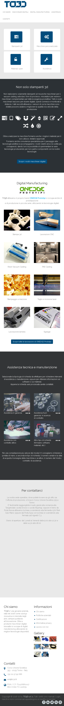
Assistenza (56, 12)
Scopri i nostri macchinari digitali (32, 161)
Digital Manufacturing (40, 12)
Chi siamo (7, 12)
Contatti (6, 19)
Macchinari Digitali (20, 12)
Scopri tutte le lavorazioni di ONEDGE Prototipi (32, 342)
